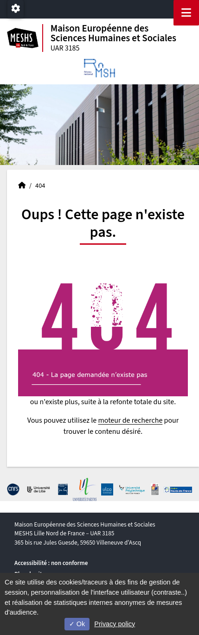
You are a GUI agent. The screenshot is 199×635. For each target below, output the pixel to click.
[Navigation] (186, 12)
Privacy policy (114, 624)
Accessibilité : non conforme (51, 563)
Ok (77, 624)
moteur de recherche (130, 420)
